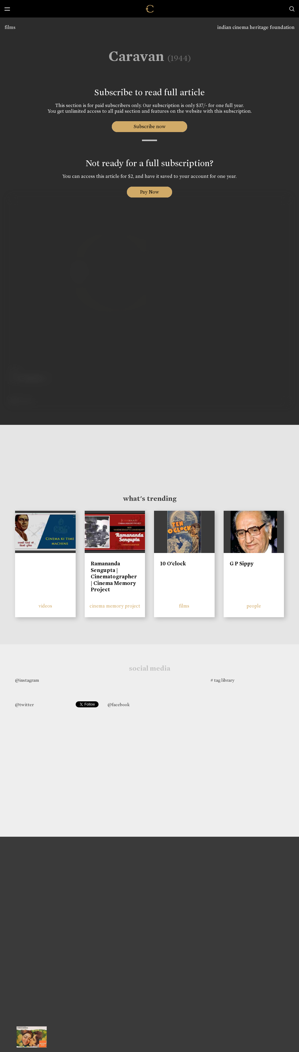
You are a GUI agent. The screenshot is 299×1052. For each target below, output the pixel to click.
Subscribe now (150, 126)
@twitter (24, 704)
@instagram (27, 680)
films (10, 27)
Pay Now (149, 192)
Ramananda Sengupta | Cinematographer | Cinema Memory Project (114, 576)
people (254, 606)
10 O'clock (173, 563)
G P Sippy (241, 563)
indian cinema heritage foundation (255, 27)
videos (45, 606)
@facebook (119, 704)
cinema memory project (115, 606)
